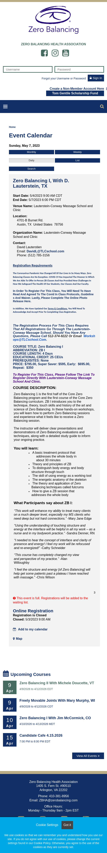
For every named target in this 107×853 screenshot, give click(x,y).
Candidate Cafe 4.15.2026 (40, 735)
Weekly (77, 152)
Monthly (31, 152)
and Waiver (22, 297)
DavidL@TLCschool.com (45, 251)
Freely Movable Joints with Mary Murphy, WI (57, 700)
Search (31, 168)
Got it (67, 825)
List (78, 160)
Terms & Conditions (57, 308)
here (27, 301)
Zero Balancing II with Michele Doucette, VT (56, 683)
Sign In (97, 78)
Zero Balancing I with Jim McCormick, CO (55, 718)
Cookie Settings (47, 825)
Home (12, 127)
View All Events (87, 755)
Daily (31, 160)
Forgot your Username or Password (64, 78)
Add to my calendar (30, 629)
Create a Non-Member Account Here (77, 88)
